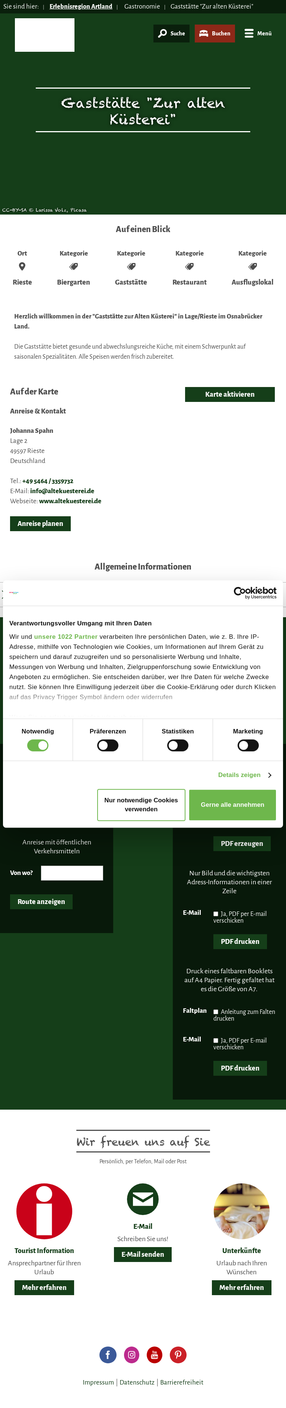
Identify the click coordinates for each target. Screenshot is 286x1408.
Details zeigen (239, 774)
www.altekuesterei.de (70, 501)
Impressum (98, 1382)
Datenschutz (137, 1382)
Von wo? (21, 872)
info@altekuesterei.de (62, 491)
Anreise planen (40, 523)
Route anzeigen (41, 902)
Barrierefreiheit (181, 1382)
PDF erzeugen (242, 843)
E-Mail (192, 912)
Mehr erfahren (44, 1287)
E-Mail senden (142, 1254)
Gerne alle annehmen (232, 804)
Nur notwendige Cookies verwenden (141, 805)
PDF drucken (240, 941)
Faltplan (195, 1010)
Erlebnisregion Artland (82, 6)
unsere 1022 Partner (66, 636)
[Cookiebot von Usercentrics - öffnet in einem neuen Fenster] (244, 593)
